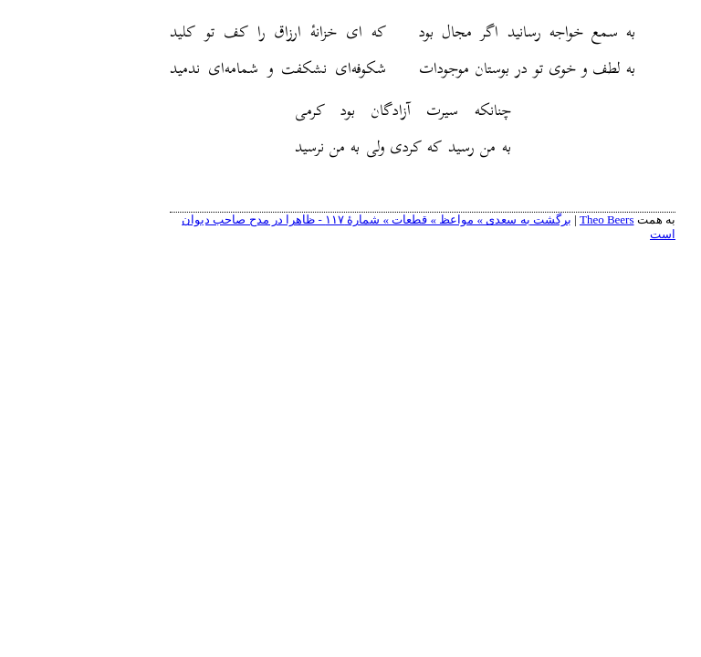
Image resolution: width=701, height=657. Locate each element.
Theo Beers (534, 219)
